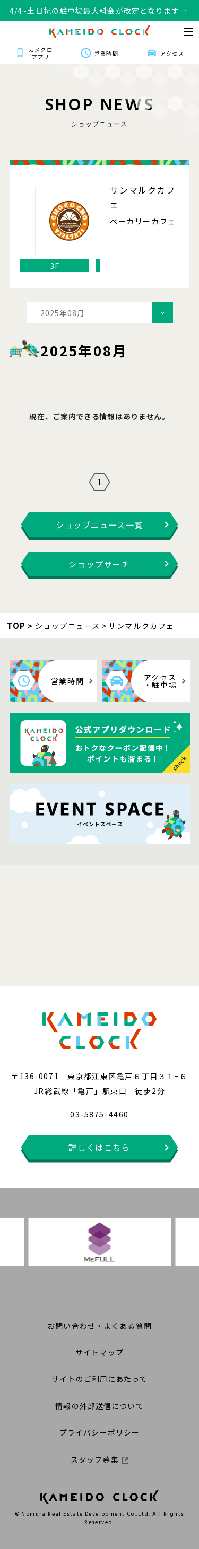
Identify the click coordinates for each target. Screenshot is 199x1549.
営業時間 (106, 53)
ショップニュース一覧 (100, 524)
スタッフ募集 (99, 1459)
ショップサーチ (99, 564)
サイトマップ (99, 1352)
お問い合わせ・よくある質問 (99, 1325)
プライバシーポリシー (99, 1432)
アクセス (172, 53)
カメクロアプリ (40, 53)
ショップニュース (67, 625)
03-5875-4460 (99, 1114)
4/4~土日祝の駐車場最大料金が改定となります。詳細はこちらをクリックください (98, 10)
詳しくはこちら (99, 1147)
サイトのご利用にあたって (99, 1378)
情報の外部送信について (99, 1406)
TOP (16, 625)
